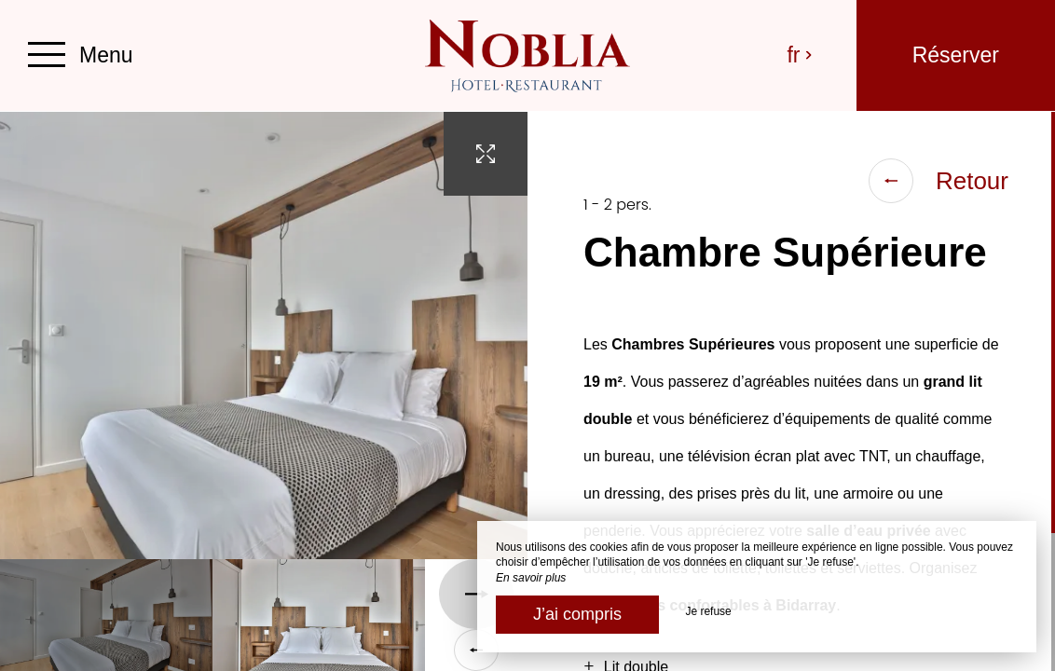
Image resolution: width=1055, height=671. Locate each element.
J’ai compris (577, 614)
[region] (791, 391)
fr (800, 55)
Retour (938, 180)
